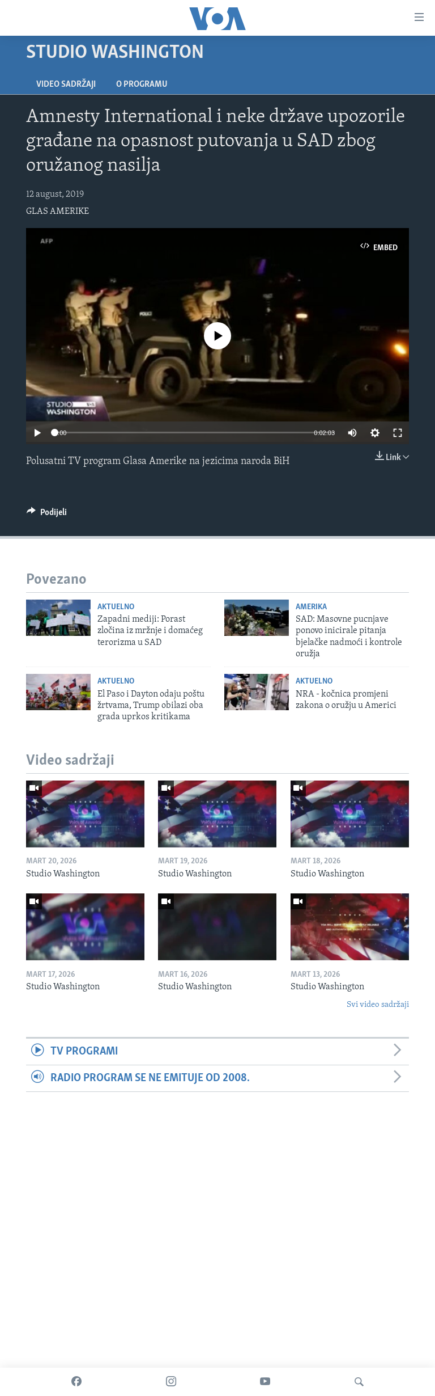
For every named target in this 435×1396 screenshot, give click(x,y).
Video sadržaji (66, 84)
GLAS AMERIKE (57, 211)
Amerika (311, 607)
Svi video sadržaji (378, 1005)
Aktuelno (115, 607)
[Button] (47, 515)
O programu (142, 84)
